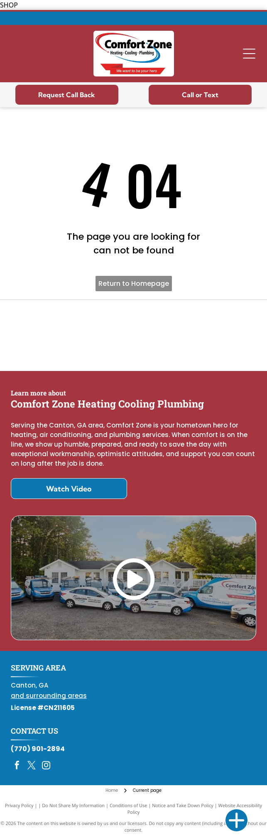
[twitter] (31, 766)
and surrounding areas (49, 695)
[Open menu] (249, 53)
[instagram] (46, 766)
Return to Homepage (133, 283)
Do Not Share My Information (73, 805)
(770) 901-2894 (38, 749)
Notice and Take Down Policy (182, 805)
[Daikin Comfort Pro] (133, 335)
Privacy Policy (19, 805)
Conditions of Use (128, 805)
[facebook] (17, 766)
